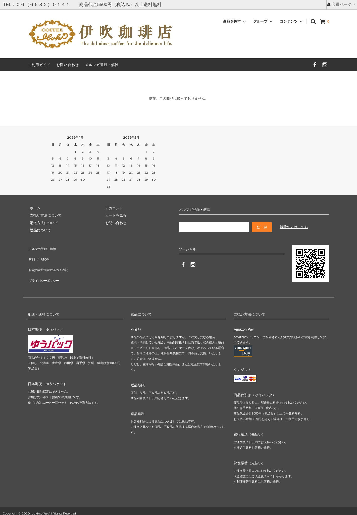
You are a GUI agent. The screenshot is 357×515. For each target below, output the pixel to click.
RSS (31, 255)
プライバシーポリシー (45, 270)
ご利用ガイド (39, 65)
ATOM (42, 255)
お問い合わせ (67, 65)
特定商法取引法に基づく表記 (51, 262)
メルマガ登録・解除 (102, 65)
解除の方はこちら (294, 227)
